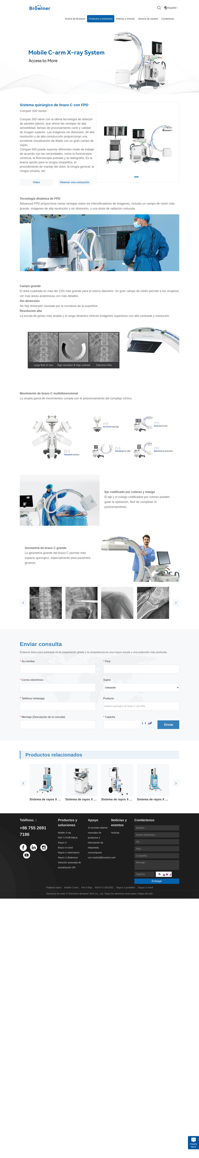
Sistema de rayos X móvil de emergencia (153, 799)
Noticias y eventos (125, 18)
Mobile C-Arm (71, 887)
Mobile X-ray (64, 832)
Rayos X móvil (145, 887)
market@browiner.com (103, 857)
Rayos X (62, 842)
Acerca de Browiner (75, 18)
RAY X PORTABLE (68, 837)
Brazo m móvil (65, 847)
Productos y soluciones (101, 18)
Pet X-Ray (86, 887)
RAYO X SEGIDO (104, 887)
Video (36, 182)
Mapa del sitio (145, 893)
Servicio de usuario (148, 18)
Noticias (115, 832)
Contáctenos (167, 18)
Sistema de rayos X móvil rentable (117, 799)
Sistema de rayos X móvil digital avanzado (81, 799)
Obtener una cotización (74, 182)
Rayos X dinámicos (68, 857)
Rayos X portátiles (125, 887)
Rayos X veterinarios (68, 852)
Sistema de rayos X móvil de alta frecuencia (46, 799)
